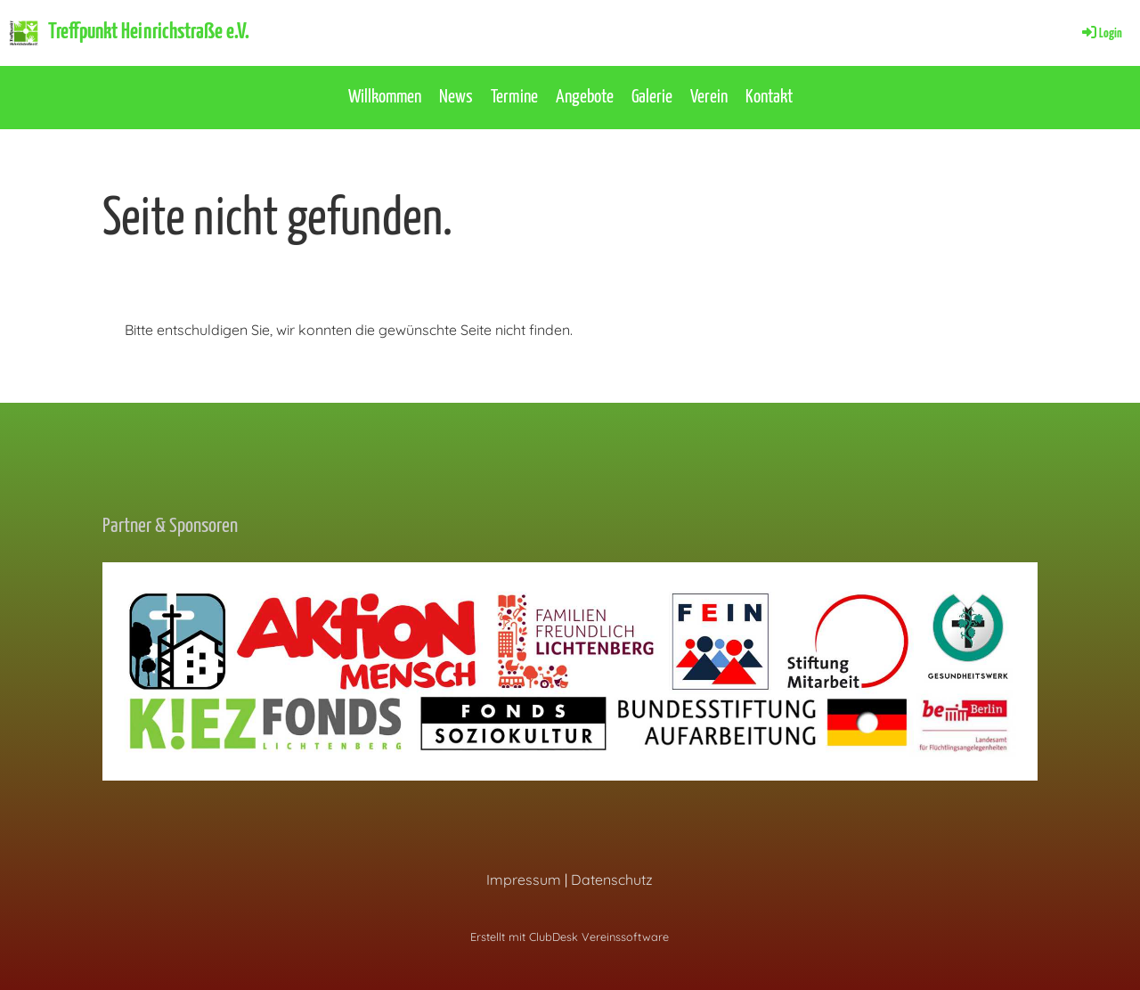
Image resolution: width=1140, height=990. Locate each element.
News (456, 97)
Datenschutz (612, 879)
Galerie (651, 97)
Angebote (585, 97)
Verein (709, 97)
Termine (514, 97)
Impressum (523, 879)
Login (1100, 33)
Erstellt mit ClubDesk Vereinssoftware (569, 936)
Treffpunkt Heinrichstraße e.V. (148, 32)
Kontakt (769, 97)
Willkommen (384, 97)
